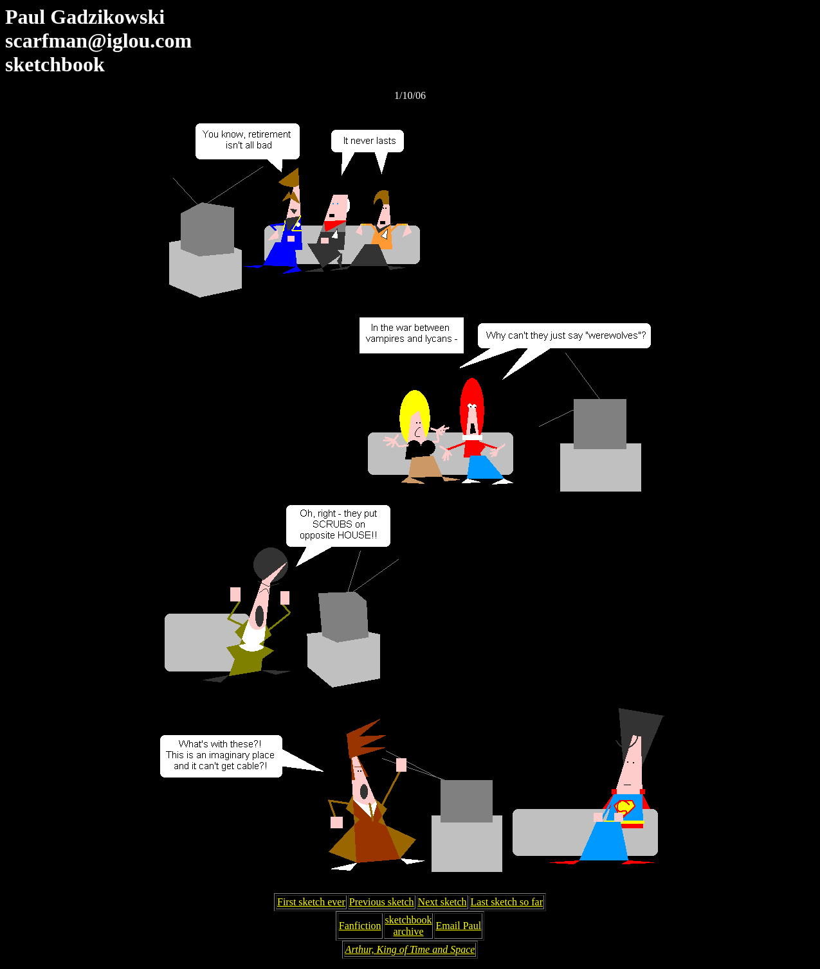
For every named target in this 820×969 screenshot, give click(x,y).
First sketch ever (311, 901)
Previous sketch (381, 901)
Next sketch (442, 901)
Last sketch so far (507, 901)
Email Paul (458, 925)
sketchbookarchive (408, 925)
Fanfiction (360, 925)
